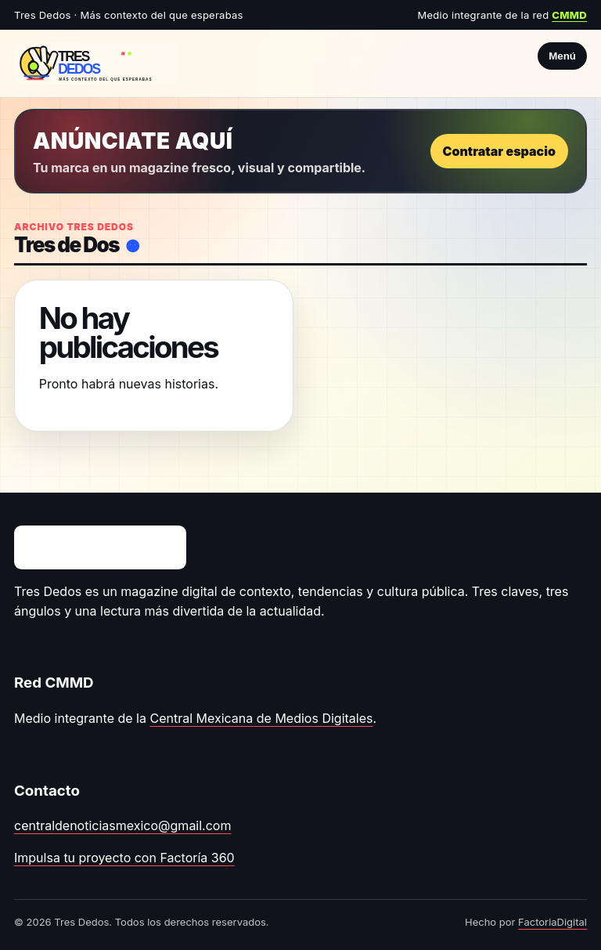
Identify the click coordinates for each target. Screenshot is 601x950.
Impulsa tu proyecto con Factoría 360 (124, 857)
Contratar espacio (499, 151)
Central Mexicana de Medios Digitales (260, 718)
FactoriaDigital (552, 922)
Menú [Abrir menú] (562, 56)
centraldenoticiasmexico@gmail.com (122, 825)
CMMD (569, 15)
